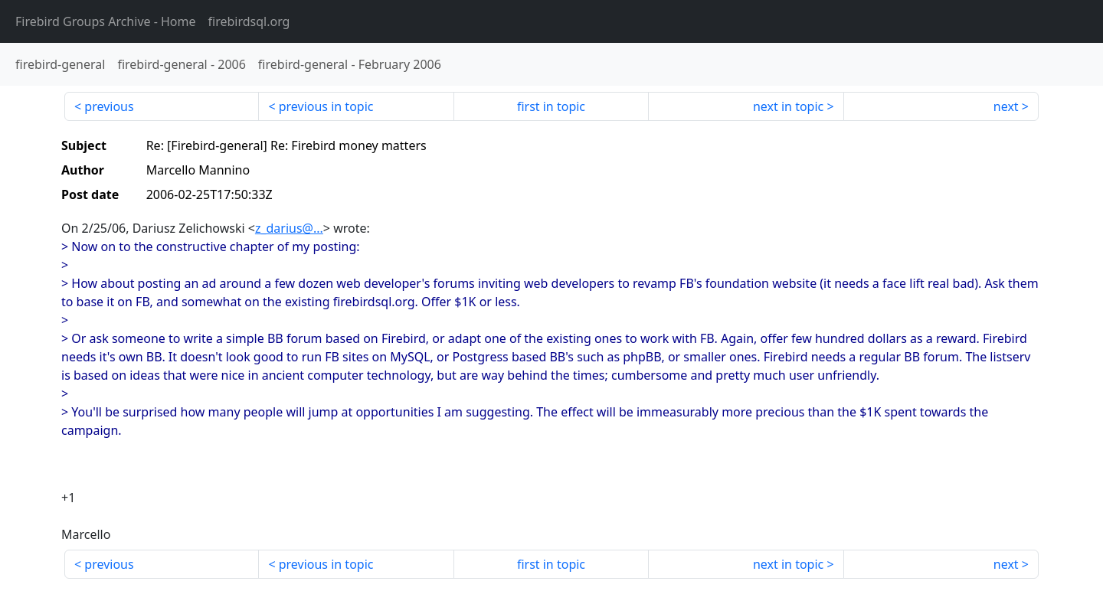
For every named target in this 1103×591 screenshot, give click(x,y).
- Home (105, 21)
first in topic (551, 106)
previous (108, 106)
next (1006, 106)
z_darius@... (289, 228)
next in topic (788, 106)
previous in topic (326, 106)
